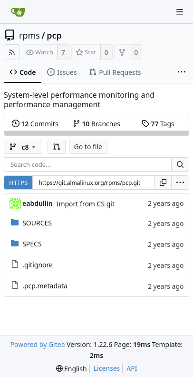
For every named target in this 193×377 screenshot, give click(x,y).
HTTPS (18, 182)
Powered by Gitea (37, 344)
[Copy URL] (163, 182)
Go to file (88, 146)
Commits (35, 123)
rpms (29, 35)
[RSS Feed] (12, 52)
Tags (158, 123)
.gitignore (37, 264)
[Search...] (180, 164)
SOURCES (37, 222)
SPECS (31, 243)
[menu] (180, 182)
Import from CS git (86, 203)
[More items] (181, 72)
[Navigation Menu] (179, 11)
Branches (96, 123)
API (131, 368)
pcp (54, 35)
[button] (57, 147)
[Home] (18, 11)
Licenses (107, 368)
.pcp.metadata (45, 285)
